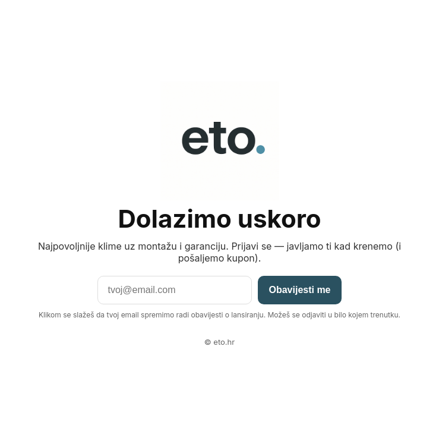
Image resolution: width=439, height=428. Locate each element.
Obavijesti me (299, 290)
